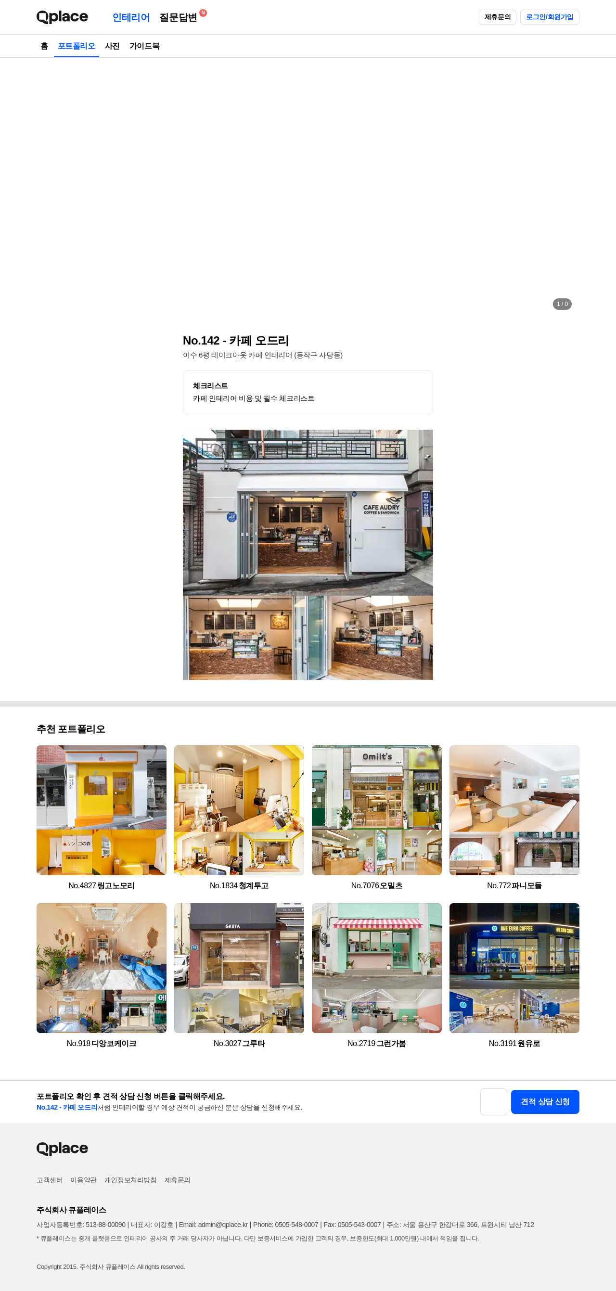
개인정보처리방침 (130, 1180)
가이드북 (144, 46)
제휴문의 (498, 17)
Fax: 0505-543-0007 (352, 1224)
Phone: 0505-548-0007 (285, 1224)
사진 (112, 46)
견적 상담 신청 (545, 1102)
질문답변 (180, 15)
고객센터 (50, 1180)
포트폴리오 (76, 46)
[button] (54, 187)
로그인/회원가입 (550, 17)
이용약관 (83, 1180)
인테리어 (131, 17)
